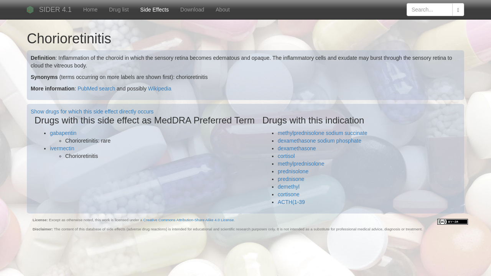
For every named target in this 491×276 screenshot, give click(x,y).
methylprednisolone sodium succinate (322, 133)
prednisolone (293, 171)
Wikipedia (159, 88)
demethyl (289, 187)
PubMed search (96, 88)
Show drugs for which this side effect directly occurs (92, 111)
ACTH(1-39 (291, 202)
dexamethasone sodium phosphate (319, 141)
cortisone (289, 194)
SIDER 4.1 (55, 9)
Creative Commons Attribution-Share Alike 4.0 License (188, 220)
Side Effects (154, 10)
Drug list (119, 10)
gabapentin (63, 133)
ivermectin (62, 148)
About (223, 10)
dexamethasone (297, 148)
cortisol (286, 156)
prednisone (291, 179)
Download (192, 10)
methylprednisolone (301, 164)
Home (90, 10)
